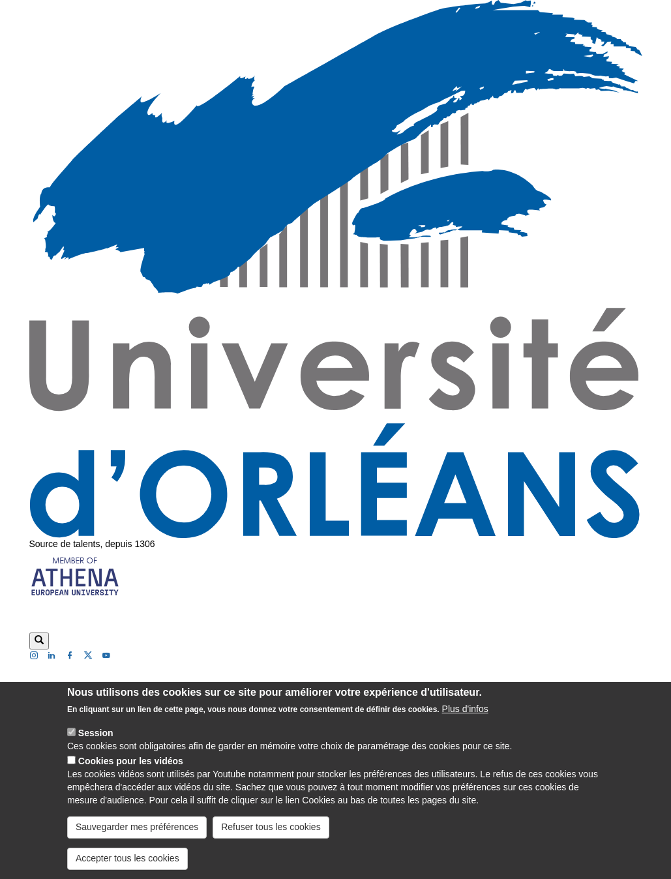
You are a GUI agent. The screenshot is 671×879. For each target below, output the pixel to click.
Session (95, 744)
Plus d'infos (465, 720)
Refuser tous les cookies (271, 838)
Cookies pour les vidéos (130, 772)
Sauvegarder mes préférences (137, 838)
